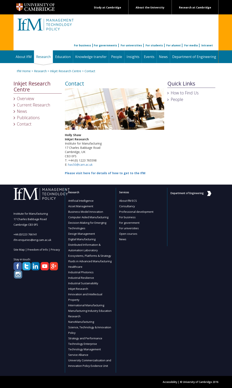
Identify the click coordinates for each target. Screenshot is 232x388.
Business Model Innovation (85, 212)
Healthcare (75, 267)
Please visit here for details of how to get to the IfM (105, 173)
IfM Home (24, 71)
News (163, 56)
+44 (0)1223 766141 (25, 234)
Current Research (33, 105)
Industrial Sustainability (83, 283)
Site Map (19, 249)
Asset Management (80, 206)
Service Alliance (78, 355)
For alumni (173, 45)
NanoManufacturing (81, 322)
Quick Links (181, 84)
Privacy (55, 249)
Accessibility (170, 382)
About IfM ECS (128, 201)
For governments (105, 45)
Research (44, 56)
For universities (131, 45)
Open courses (128, 234)
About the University (150, 7)
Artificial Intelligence (81, 201)
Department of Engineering (194, 56)
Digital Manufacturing (82, 239)
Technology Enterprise (82, 344)
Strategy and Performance (85, 338)
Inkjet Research (78, 289)
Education (63, 56)
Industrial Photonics (81, 272)
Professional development (136, 212)
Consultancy (127, 206)
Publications (28, 117)
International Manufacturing (86, 305)
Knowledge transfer (91, 56)
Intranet (207, 45)
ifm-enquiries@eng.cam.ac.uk (32, 240)
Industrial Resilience (81, 278)
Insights (133, 56)
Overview (25, 98)
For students (154, 45)
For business (82, 45)
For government (129, 223)
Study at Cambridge (107, 7)
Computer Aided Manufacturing (88, 217)
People (116, 56)
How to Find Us (185, 93)
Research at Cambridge (195, 7)
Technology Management (84, 349)
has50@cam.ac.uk (80, 165)
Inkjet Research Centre (65, 71)
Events (149, 56)
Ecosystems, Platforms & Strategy (89, 256)
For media (191, 45)
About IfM (24, 56)
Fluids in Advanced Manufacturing (90, 261)
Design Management (81, 234)
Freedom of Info (37, 249)
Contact (90, 71)
